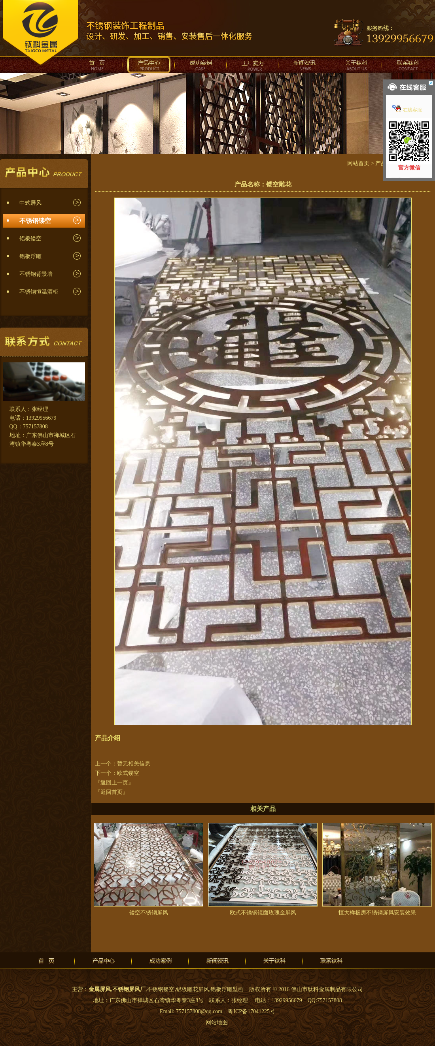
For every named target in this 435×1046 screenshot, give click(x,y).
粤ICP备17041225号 (251, 1011)
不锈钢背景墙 (36, 274)
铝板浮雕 (30, 256)
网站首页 (358, 163)
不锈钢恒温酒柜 (38, 292)
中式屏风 (30, 203)
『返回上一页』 (114, 783)
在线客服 (407, 110)
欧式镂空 (128, 773)
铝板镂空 (30, 238)
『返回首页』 (111, 792)
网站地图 (217, 1022)
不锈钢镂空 (35, 220)
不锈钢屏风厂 (129, 989)
